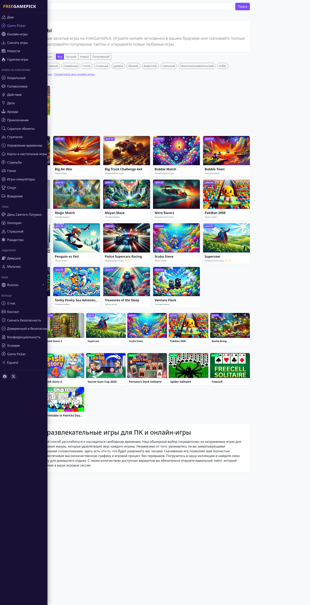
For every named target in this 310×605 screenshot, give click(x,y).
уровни (130, 124)
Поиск (254, 6)
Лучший (83, 56)
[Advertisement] (138, 90)
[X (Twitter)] (13, 376)
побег (234, 124)
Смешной (180, 124)
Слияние (64, 124)
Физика (145, 124)
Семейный (82, 124)
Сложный (114, 124)
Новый (96, 56)
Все (71, 56)
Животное (162, 124)
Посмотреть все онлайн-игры (86, 133)
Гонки (98, 124)
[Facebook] (5, 376)
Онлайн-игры (55, 56)
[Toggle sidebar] (23, 362)
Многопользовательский (209, 124)
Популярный (112, 56)
